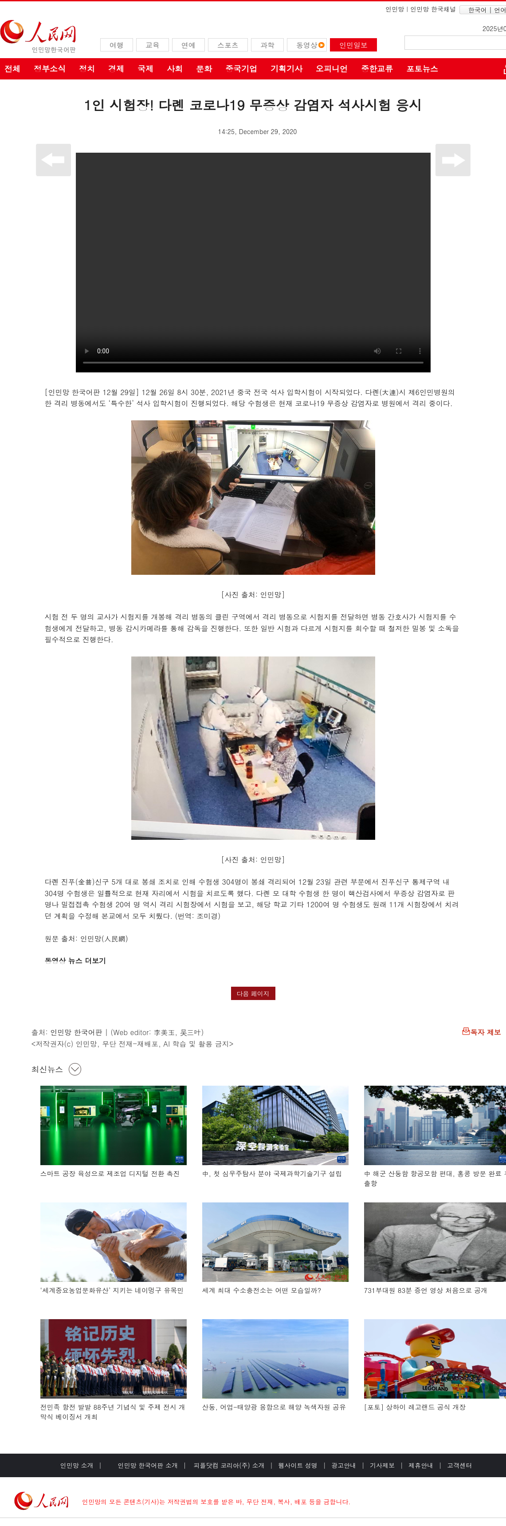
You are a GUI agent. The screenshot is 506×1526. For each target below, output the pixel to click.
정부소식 (50, 68)
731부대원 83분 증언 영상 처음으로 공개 (426, 1290)
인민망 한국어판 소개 (148, 1465)
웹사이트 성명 (298, 1465)
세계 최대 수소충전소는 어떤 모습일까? (262, 1290)
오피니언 (332, 68)
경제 (116, 68)
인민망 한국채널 (433, 8)
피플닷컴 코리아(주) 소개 (228, 1465)
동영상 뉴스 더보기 (77, 961)
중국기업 (241, 68)
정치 (87, 68)
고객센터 (459, 1465)
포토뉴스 (422, 68)
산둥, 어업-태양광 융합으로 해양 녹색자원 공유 (274, 1406)
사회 (175, 68)
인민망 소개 (77, 1465)
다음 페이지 (253, 993)
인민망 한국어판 (76, 1032)
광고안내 (343, 1465)
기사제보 (382, 1465)
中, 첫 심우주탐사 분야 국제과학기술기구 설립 (272, 1173)
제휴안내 (420, 1465)
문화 (204, 68)
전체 (12, 68)
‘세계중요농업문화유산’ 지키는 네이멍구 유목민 (112, 1290)
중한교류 (377, 68)
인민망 (394, 8)
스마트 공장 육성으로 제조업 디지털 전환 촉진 (110, 1173)
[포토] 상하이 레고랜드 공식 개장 (415, 1406)
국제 (145, 68)
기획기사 (286, 68)
